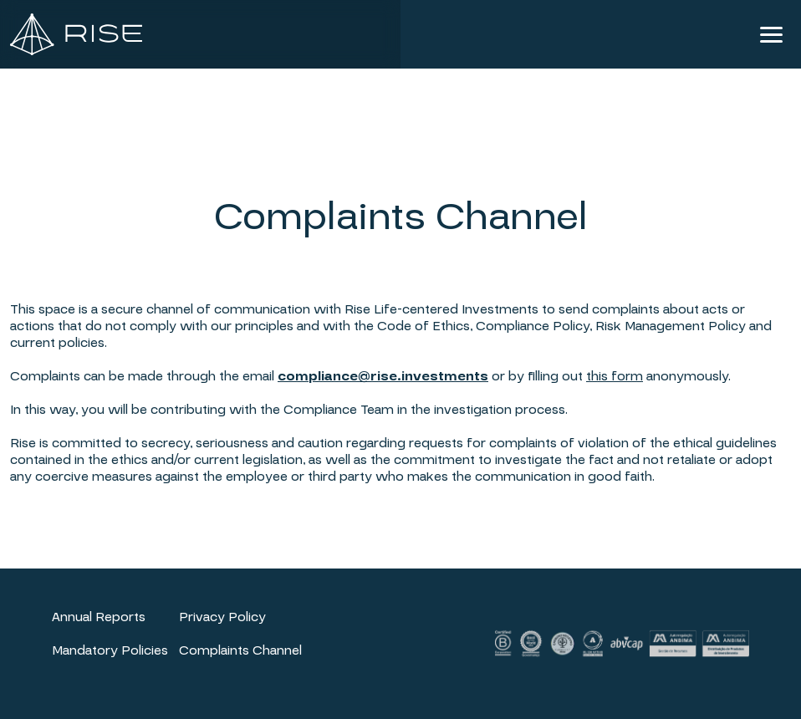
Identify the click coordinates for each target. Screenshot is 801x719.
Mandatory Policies (110, 650)
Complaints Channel (240, 650)
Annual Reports (98, 617)
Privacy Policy (222, 617)
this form (614, 376)
